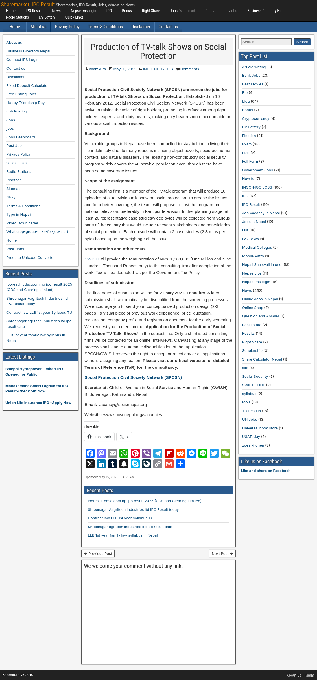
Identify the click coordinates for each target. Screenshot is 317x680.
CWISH (91, 259)
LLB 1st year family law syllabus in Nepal (123, 535)
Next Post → (222, 553)
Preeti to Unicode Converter (30, 257)
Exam (247, 144)
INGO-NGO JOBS (158, 69)
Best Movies (252, 84)
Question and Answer (260, 316)
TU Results (251, 411)
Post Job (212, 10)
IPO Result (34, 10)
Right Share (151, 10)
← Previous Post (98, 553)
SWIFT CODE (253, 385)
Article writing (254, 67)
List (245, 230)
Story (11, 197)
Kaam (309, 675)
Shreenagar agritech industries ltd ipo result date (130, 526)
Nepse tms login (83, 10)
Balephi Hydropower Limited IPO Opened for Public (34, 372)
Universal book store (260, 428)
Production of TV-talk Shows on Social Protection (158, 51)
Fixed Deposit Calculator (27, 85)
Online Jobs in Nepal (260, 299)
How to (248, 178)
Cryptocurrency (255, 118)
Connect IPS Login (22, 59)
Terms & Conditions (105, 26)
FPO (246, 153)
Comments (189, 69)
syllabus (249, 393)
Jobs (233, 10)
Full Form (250, 161)
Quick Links (74, 17)
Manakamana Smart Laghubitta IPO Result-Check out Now (36, 388)
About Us (294, 675)
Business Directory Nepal (266, 10)
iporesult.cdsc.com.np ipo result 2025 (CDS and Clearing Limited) (145, 500)
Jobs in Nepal (254, 221)
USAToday (251, 436)
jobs (10, 128)
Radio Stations (17, 17)
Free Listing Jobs (21, 94)
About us (38, 26)
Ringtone (14, 180)
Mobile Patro (253, 256)
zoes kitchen (253, 445)
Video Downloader (22, 223)
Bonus (127, 10)
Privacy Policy (67, 26)
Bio (245, 92)
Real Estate (251, 325)
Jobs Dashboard (182, 10)
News (56, 10)
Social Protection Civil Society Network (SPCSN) (133, 377)
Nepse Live (252, 273)
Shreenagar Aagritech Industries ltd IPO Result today (133, 509)
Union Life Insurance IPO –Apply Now (38, 402)
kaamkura (97, 69)
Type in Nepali (18, 214)
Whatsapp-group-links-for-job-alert (37, 231)
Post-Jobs (15, 248)
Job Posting (16, 111)
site (245, 367)
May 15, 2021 (124, 69)
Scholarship (252, 350)
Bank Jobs (251, 75)
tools (246, 402)
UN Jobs (249, 419)
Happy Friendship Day (25, 102)
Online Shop (252, 307)
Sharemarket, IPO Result (28, 4)
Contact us (168, 26)
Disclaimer (140, 26)
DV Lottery (47, 17)
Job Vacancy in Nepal (261, 213)
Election (249, 135)
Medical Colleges (257, 247)
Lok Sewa (250, 239)
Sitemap (13, 188)
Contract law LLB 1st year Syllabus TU (121, 518)
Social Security (255, 376)
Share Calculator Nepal (262, 359)
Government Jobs (257, 170)
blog (246, 101)
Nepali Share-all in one (261, 264)
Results (248, 333)
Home (11, 10)
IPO (109, 10)
